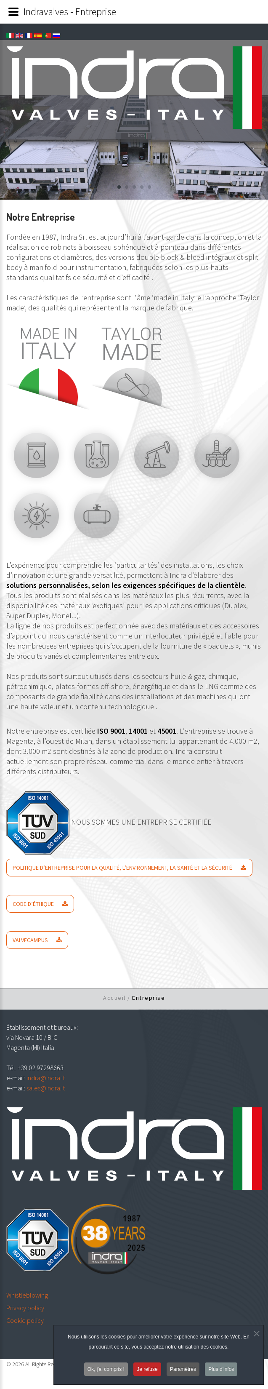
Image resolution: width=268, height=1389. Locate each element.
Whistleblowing (27, 1295)
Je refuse (147, 1370)
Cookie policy (25, 1320)
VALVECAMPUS (30, 940)
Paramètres (183, 1370)
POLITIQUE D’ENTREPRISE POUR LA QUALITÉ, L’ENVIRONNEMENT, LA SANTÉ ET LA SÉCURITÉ (122, 867)
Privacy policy (25, 1308)
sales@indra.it (46, 1088)
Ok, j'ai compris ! (106, 1370)
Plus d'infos (221, 1370)
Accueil (114, 998)
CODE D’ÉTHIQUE (33, 904)
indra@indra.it (46, 1078)
